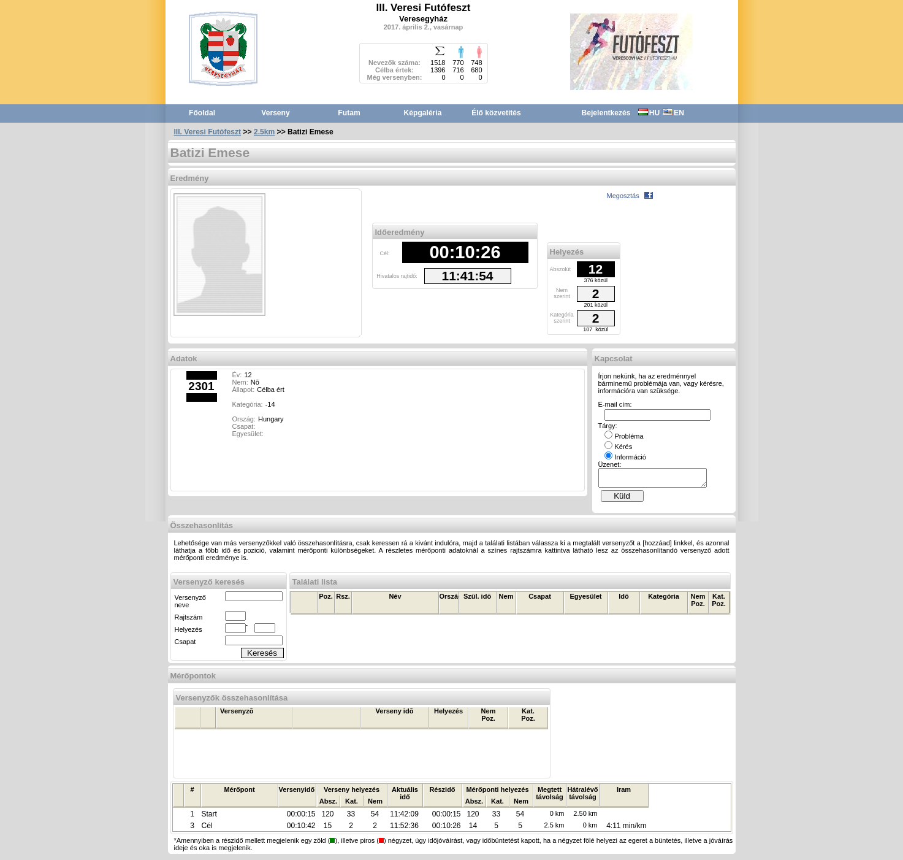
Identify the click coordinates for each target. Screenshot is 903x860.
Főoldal (202, 113)
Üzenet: (610, 464)
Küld (622, 499)
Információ (625, 457)
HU (649, 113)
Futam (349, 113)
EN (673, 113)
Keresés (262, 656)
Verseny (275, 113)
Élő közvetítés (496, 113)
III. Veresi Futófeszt (208, 132)
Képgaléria (423, 113)
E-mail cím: (615, 404)
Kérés (618, 446)
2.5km (264, 132)
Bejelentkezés (606, 113)
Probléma (624, 436)
